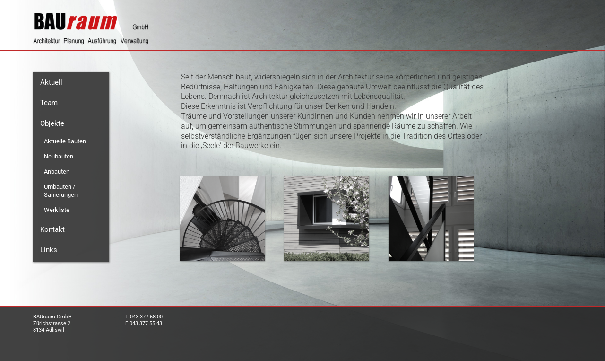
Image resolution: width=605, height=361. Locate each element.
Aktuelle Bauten (65, 141)
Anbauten (56, 171)
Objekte (52, 123)
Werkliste (56, 209)
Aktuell (51, 82)
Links (48, 250)
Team (49, 102)
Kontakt (52, 229)
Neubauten (58, 156)
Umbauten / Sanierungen (61, 190)
